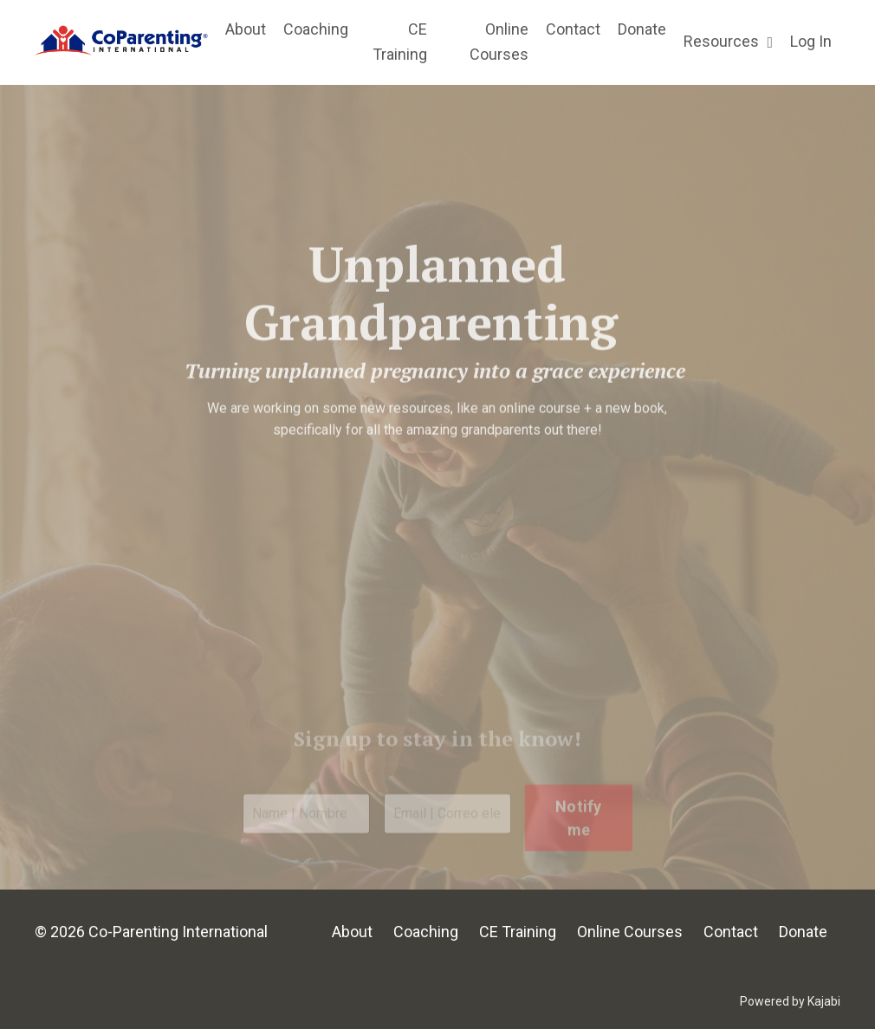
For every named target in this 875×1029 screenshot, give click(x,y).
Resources (728, 41)
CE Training (400, 41)
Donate (642, 29)
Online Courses (499, 41)
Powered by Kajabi (790, 1001)
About (245, 29)
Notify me (578, 838)
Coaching (315, 29)
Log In (811, 41)
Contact (573, 29)
